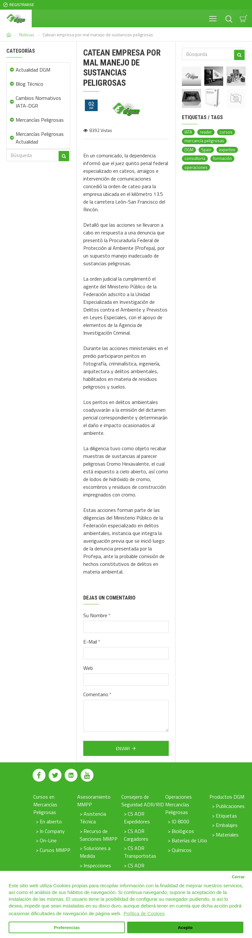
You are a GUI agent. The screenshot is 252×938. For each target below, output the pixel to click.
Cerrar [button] (238, 876)
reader (206, 132)
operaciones (195, 167)
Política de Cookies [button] (144, 913)
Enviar (123, 748)
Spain (206, 150)
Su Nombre (95, 615)
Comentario (95, 694)
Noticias (26, 34)
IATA (188, 132)
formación (222, 158)
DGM (188, 150)
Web (88, 668)
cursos (226, 132)
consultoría (194, 158)
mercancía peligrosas (204, 141)
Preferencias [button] (67, 927)
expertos (227, 150)
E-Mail (90, 641)
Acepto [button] (185, 927)
